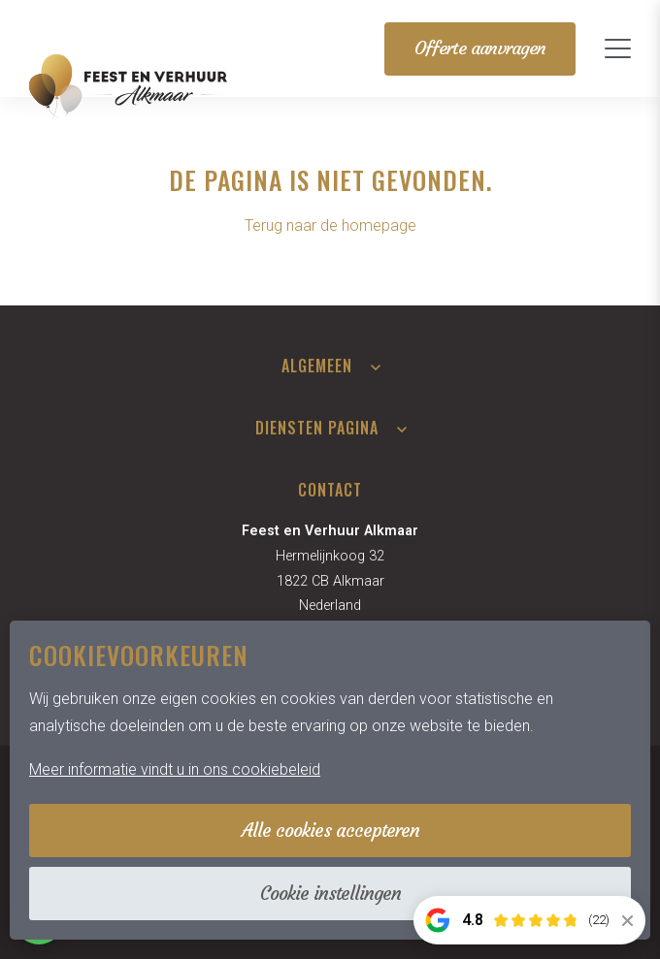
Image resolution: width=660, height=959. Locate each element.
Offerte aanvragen (479, 48)
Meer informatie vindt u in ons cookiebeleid (174, 769)
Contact (330, 489)
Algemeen (316, 365)
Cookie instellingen (330, 893)
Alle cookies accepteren (330, 830)
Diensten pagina (317, 427)
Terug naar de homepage (330, 225)
